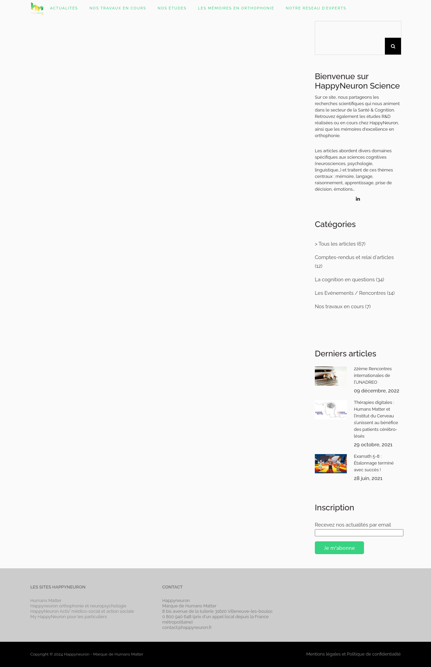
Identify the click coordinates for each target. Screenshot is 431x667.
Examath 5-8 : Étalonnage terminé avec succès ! (374, 463)
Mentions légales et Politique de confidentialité (353, 654)
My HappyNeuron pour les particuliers (68, 616)
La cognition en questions (345, 280)
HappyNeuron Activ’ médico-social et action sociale (82, 611)
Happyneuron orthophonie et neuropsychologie (78, 605)
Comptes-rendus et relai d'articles (354, 257)
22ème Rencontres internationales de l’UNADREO (373, 375)
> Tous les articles (335, 244)
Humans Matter (46, 600)
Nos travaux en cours (339, 307)
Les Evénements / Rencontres (350, 293)
